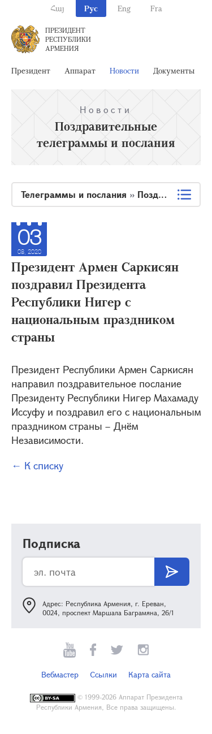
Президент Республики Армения (68, 39)
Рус (91, 8)
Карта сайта (149, 674)
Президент (30, 70)
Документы (173, 70)
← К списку (37, 465)
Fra (156, 8)
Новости (124, 70)
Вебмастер (60, 674)
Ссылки (103, 674)
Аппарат (80, 70)
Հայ (57, 8)
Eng (124, 8)
